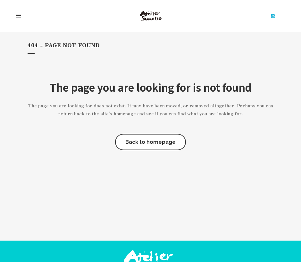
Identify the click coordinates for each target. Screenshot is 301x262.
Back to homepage (150, 142)
